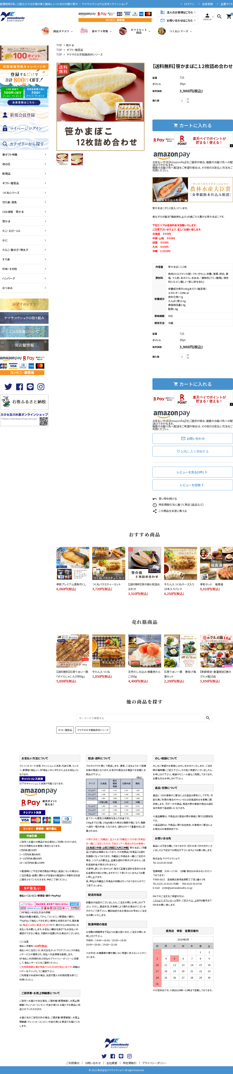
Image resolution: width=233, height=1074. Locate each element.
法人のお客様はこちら (176, 12)
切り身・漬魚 (9, 202)
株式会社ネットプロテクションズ (57, 950)
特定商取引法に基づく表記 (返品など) (177, 504)
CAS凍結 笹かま (13, 212)
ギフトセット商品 (133, 31)
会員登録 (207, 4)
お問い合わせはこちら (176, 20)
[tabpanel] (100, 107)
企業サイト (227, 4)
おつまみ (7, 288)
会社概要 (111, 1063)
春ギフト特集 (94, 31)
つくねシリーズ (173, 31)
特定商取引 (129, 1063)
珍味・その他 (9, 269)
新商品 (6, 174)
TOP (59, 45)
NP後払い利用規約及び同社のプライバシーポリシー (45, 958)
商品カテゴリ (55, 31)
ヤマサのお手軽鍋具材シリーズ (85, 54)
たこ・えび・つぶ (11, 231)
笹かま (70, 45)
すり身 (6, 259)
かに (5, 240)
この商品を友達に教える (169, 511)
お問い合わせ (193, 438)
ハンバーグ (8, 278)
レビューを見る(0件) (192, 472)
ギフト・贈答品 (75, 50)
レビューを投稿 (192, 485)
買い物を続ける (164, 498)
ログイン (189, 4)
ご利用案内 (72, 1063)
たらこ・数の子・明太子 (15, 250)
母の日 (6, 164)
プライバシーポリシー (154, 1063)
